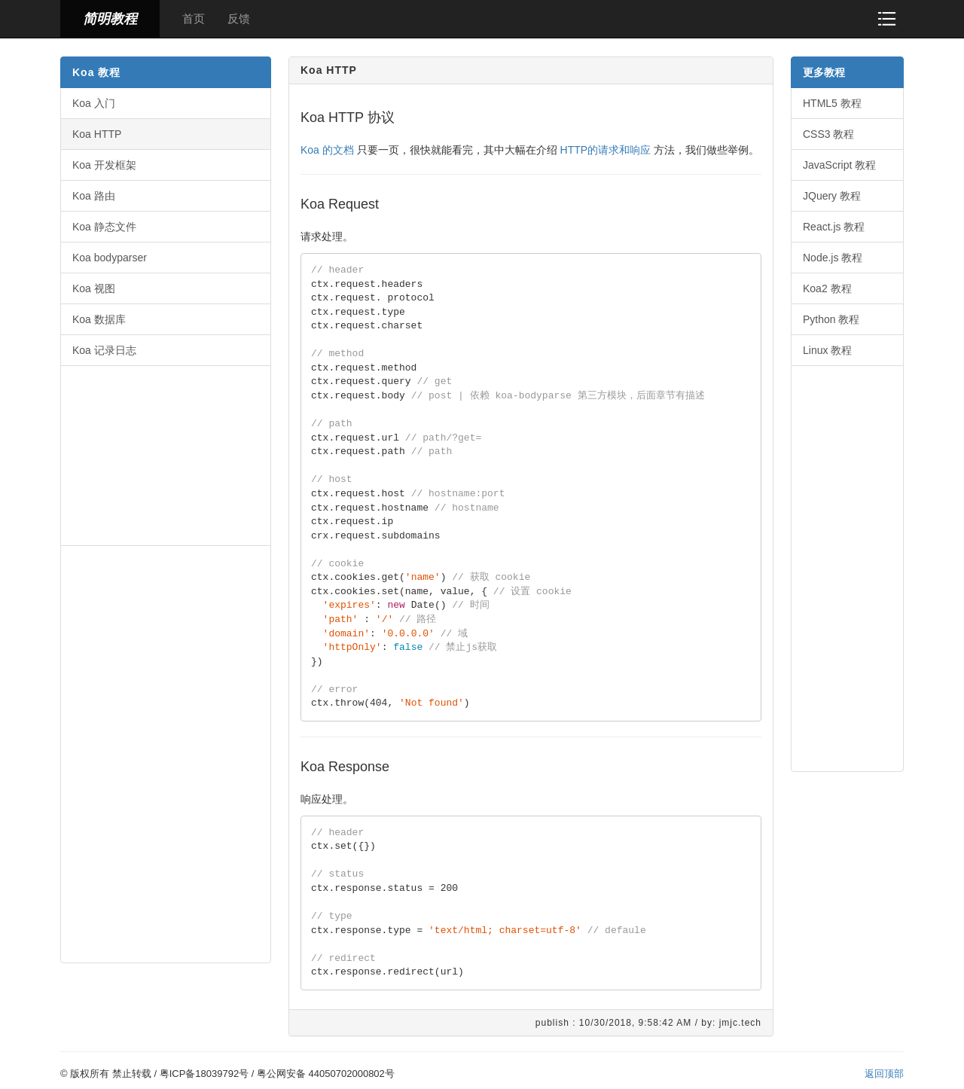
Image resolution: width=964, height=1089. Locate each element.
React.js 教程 (834, 227)
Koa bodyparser (109, 258)
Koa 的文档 (327, 150)
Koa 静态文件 (104, 227)
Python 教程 (831, 319)
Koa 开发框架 (104, 165)
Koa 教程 (96, 72)
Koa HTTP (96, 134)
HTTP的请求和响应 (605, 150)
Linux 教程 (827, 350)
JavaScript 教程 (839, 165)
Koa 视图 (93, 288)
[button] (886, 18)
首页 (193, 18)
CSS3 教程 (828, 134)
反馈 (238, 18)
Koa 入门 (93, 103)
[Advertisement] (165, 453)
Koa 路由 (93, 196)
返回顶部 (884, 1073)
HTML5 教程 (832, 103)
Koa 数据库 (99, 319)
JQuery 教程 (832, 196)
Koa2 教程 (827, 288)
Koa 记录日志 (104, 350)
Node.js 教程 (832, 258)
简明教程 (110, 18)
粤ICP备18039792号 (204, 1073)
